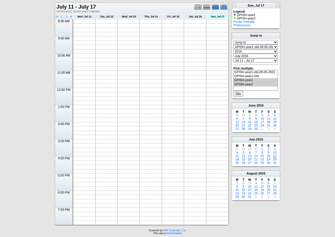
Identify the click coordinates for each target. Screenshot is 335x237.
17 (262, 122)
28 (243, 128)
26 (275, 125)
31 (275, 162)
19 (275, 122)
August (252, 173)
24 (262, 125)
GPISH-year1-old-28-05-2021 (256, 72)
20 (237, 125)
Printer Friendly (244, 21)
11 (268, 118)
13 (237, 122)
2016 (260, 105)
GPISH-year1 (256, 80)
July (252, 139)
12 (275, 118)
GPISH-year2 (256, 85)
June (252, 105)
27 (237, 128)
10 (262, 118)
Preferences (241, 25)
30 (256, 128)
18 (268, 122)
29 (249, 128)
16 (256, 122)
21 (243, 125)
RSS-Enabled (174, 233)
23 (256, 125)
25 (268, 125)
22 (249, 125)
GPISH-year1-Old (256, 76)
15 (249, 122)
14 (243, 122)
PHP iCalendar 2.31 (174, 230)
